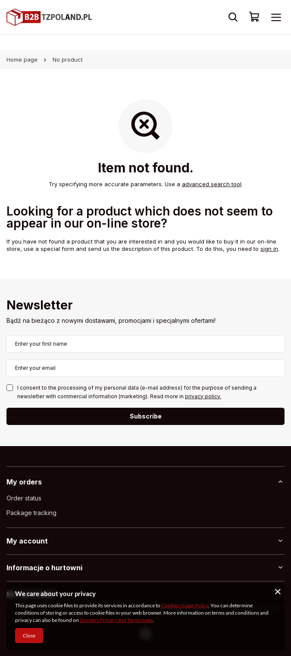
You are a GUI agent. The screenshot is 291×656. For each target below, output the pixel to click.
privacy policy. (203, 396)
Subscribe (146, 416)
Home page (22, 59)
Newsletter (39, 305)
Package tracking (31, 512)
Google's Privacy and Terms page (116, 620)
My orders (24, 482)
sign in (269, 248)
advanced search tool (211, 184)
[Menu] (276, 17)
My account (27, 541)
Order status (23, 498)
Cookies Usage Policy (184, 605)
